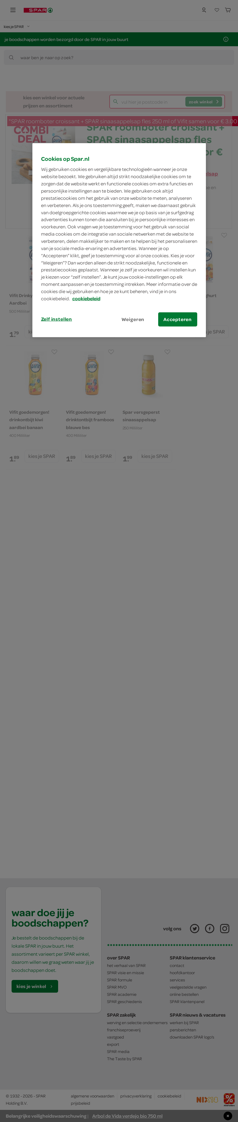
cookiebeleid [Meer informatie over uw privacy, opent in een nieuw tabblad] (86, 298)
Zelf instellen (56, 319)
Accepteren (177, 319)
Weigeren (133, 319)
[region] (119, 240)
